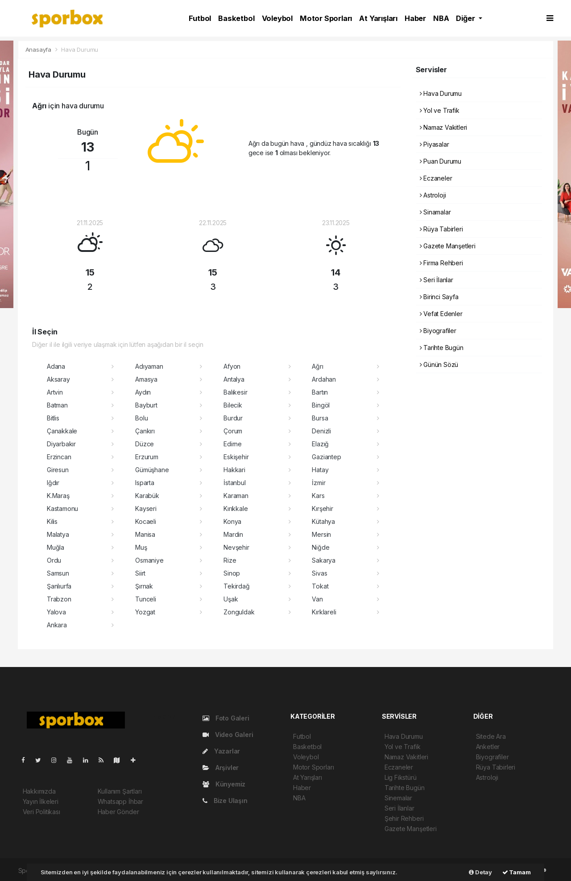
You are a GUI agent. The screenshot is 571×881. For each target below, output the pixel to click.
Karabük (147, 495)
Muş (141, 547)
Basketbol (236, 18)
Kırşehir (322, 508)
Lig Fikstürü (401, 777)
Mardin (233, 534)
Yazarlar (221, 751)
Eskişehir (235, 457)
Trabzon (59, 599)
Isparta (144, 482)
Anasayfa (39, 49)
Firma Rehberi (441, 263)
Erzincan (59, 457)
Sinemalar (398, 798)
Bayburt (146, 405)
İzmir (318, 482)
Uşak (230, 599)
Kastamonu (62, 508)
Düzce (144, 444)
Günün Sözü (439, 364)
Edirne (232, 444)
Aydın (143, 392)
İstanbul (234, 482)
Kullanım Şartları (120, 791)
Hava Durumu (79, 49)
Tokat (320, 586)
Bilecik (232, 405)
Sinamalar (435, 212)
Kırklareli (324, 612)
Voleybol (277, 18)
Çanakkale (62, 431)
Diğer (466, 18)
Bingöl (321, 405)
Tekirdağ (236, 586)
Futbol (200, 18)
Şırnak (144, 586)
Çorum (232, 431)
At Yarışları (378, 18)
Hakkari (234, 469)
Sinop (231, 573)
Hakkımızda (39, 791)
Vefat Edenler (441, 313)
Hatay (320, 469)
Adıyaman (149, 366)
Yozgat (145, 612)
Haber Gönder (118, 811)
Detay (480, 872)
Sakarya (323, 560)
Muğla (55, 547)
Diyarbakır (61, 444)
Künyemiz (224, 784)
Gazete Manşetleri (448, 246)
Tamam (516, 872)
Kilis (52, 521)
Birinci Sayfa (439, 297)
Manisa (145, 534)
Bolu (141, 418)
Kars (318, 495)
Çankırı (145, 431)
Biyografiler (438, 330)
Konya (232, 521)
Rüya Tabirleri (441, 229)
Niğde (320, 547)
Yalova (56, 612)
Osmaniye (149, 560)
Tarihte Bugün (441, 347)
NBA (441, 18)
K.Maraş (58, 495)
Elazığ (320, 444)
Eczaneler (436, 178)
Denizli (321, 431)
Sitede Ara (491, 736)
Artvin (55, 392)
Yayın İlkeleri (40, 801)
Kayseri (146, 508)
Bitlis (53, 418)
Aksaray (58, 379)
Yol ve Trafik (439, 110)
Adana (56, 366)
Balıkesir (235, 392)
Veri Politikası (41, 811)
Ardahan (324, 379)
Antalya (233, 379)
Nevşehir (236, 547)
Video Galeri (228, 734)
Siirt (140, 573)
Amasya (146, 379)
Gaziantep (326, 457)
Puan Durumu (441, 161)
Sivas (319, 573)
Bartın (320, 392)
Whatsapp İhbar (120, 801)
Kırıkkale (235, 508)
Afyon (231, 366)
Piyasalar (434, 144)
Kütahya (323, 521)
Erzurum (146, 457)
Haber (415, 18)
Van (317, 599)
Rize (229, 560)
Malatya (58, 534)
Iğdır (53, 482)
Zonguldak (238, 612)
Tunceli (145, 599)
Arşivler (221, 767)
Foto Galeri (226, 718)
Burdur (233, 418)
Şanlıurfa (59, 586)
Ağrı (317, 366)
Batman (57, 405)
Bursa (320, 418)
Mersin (321, 534)
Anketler (488, 746)
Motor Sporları (326, 18)
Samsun (58, 573)
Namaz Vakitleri (444, 127)
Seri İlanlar (436, 280)
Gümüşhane (152, 469)
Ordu (54, 560)
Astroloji (433, 195)
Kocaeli (145, 521)
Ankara (57, 625)
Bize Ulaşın (225, 800)
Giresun (58, 469)
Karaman (235, 495)
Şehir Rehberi (404, 818)
